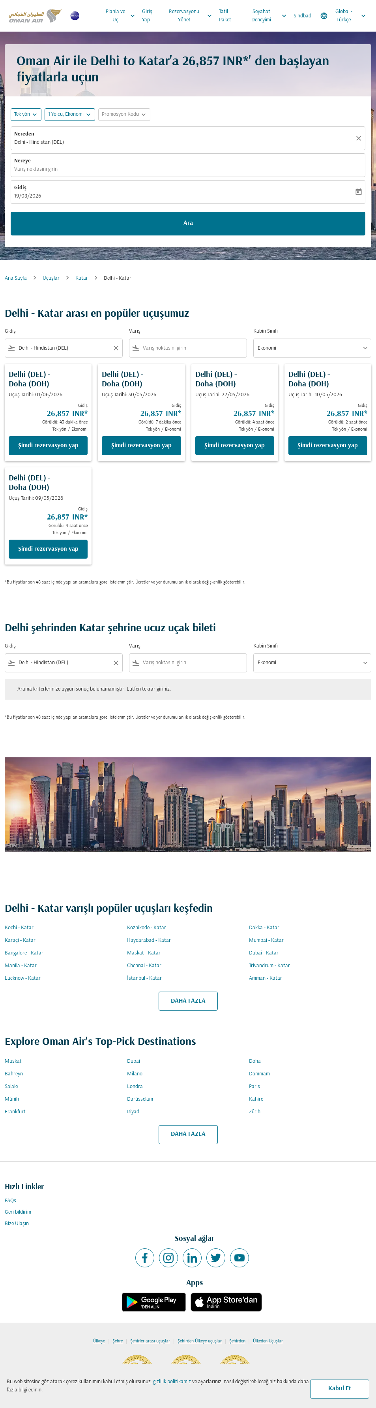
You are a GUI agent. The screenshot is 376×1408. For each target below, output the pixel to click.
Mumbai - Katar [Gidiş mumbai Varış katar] (266, 940)
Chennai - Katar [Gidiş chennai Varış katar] (144, 966)
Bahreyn (14, 1074)
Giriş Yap (147, 16)
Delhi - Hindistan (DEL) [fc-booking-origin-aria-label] (39, 142)
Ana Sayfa (16, 278)
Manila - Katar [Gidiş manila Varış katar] (21, 966)
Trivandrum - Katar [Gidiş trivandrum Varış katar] (269, 966)
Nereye (22, 161)
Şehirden (237, 1341)
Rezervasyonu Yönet (192, 16)
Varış (134, 331)
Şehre (117, 1341)
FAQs (10, 1201)
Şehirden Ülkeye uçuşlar (200, 1341)
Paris (254, 1087)
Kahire (256, 1099)
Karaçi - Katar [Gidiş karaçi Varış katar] (20, 940)
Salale (11, 1087)
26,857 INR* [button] (215, 62)
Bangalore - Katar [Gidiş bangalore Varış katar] (24, 953)
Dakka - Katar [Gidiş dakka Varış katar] (264, 928)
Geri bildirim (18, 1212)
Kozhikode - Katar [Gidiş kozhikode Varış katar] (146, 928)
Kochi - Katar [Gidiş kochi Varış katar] (19, 928)
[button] (70, 114)
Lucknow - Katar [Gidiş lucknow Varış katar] (23, 978)
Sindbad (302, 16)
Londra (135, 1087)
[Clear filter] (115, 348)
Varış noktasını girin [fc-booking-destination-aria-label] (36, 169)
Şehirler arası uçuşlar (150, 1341)
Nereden (24, 134)
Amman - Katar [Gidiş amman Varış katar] (265, 978)
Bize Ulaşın (17, 1224)
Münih (12, 1099)
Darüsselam (140, 1099)
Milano (134, 1074)
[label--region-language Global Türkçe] (344, 16)
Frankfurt (15, 1112)
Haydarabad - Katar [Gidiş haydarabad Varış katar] (149, 940)
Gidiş (20, 188)
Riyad (133, 1112)
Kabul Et (339, 1388)
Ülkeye (99, 1341)
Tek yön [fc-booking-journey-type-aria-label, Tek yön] (22, 114)
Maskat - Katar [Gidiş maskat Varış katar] (144, 953)
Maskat (13, 1061)
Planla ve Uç (122, 16)
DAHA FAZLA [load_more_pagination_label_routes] (188, 1001)
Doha (255, 1061)
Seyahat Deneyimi (270, 16)
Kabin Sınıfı (265, 331)
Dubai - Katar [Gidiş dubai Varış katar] (264, 953)
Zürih (254, 1112)
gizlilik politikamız (172, 1382)
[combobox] (64, 348)
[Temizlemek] (360, 138)
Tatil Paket (225, 16)
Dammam (259, 1074)
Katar (81, 278)
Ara (188, 223)
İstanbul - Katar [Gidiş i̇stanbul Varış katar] (144, 978)
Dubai (133, 1061)
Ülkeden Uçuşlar (268, 1341)
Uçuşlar (51, 278)
